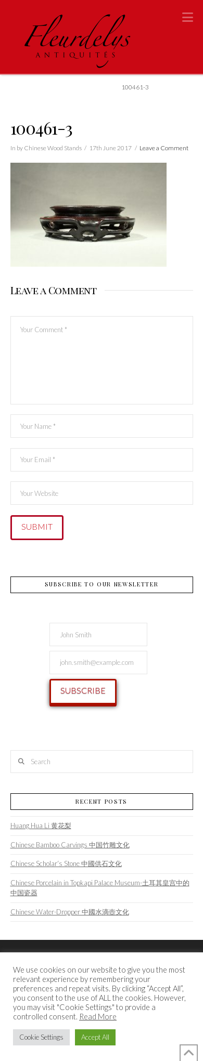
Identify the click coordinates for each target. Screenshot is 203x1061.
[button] (187, 17)
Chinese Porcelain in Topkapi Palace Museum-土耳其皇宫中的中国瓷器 (99, 888)
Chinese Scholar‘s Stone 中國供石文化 (66, 863)
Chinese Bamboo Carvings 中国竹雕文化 (70, 845)
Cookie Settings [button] (41, 1037)
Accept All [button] (95, 1037)
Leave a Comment (163, 148)
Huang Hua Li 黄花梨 (40, 825)
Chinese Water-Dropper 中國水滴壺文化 (69, 912)
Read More (98, 1016)
